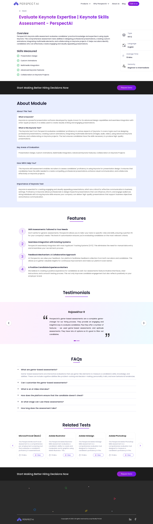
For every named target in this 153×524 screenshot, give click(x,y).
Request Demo (126, 88)
